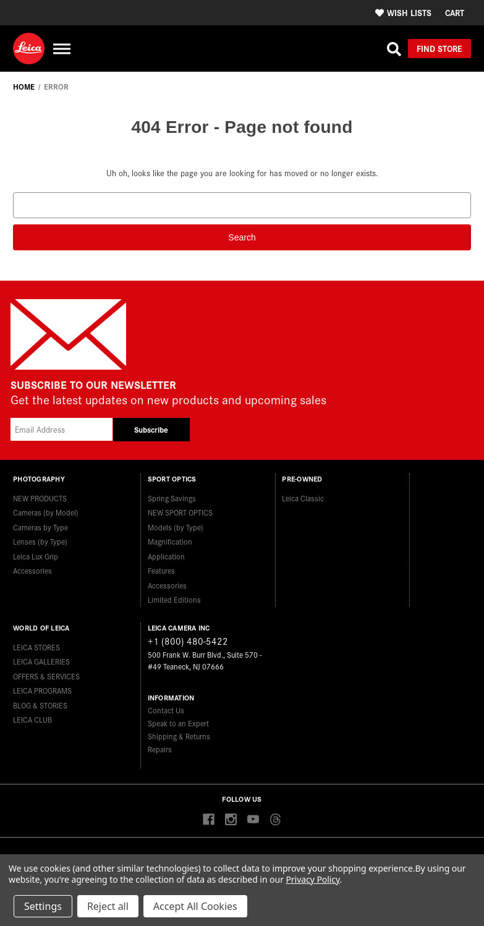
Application (166, 556)
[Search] (394, 49)
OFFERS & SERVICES (46, 676)
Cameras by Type (40, 527)
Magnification (170, 541)
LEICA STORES (36, 647)
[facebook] (208, 819)
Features (161, 570)
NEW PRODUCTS (40, 498)
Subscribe (151, 429)
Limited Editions (174, 599)
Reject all (108, 906)
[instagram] (230, 819)
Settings (43, 906)
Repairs (160, 749)
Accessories (32, 570)
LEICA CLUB (32, 719)
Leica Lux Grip (35, 556)
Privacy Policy (312, 879)
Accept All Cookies (195, 906)
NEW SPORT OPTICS (180, 512)
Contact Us (166, 710)
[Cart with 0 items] (454, 12)
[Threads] (275, 819)
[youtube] (253, 819)
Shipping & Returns (179, 736)
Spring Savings (172, 498)
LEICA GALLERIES (41, 661)
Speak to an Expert (178, 723)
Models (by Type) (175, 527)
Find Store (439, 48)
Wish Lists (403, 12)
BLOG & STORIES (40, 705)
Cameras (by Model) (46, 512)
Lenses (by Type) (40, 541)
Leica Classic (303, 498)
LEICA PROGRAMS (42, 690)
